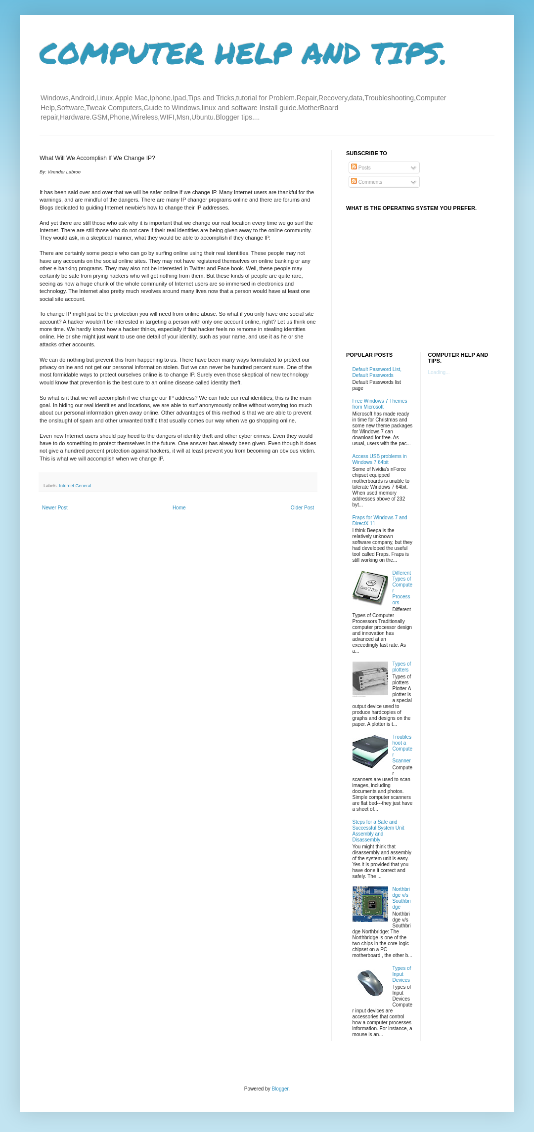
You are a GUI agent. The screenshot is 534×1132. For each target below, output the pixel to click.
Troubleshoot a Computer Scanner (403, 748)
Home (179, 507)
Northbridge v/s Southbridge (402, 898)
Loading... (439, 372)
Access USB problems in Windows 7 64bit (380, 459)
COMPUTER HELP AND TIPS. (243, 52)
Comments (366, 182)
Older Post (302, 507)
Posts (361, 167)
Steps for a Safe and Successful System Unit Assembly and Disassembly (378, 830)
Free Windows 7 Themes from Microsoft (380, 404)
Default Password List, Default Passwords (377, 372)
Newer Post (55, 507)
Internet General (75, 485)
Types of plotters (402, 666)
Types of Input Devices (402, 974)
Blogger (279, 1088)
